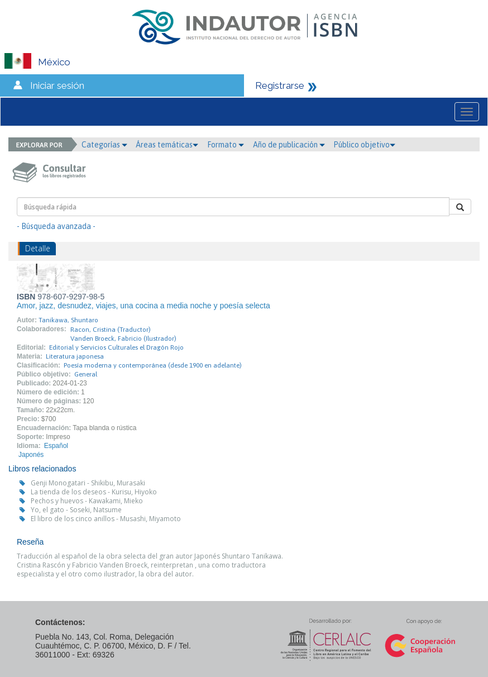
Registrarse (279, 85)
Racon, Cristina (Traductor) (110, 329)
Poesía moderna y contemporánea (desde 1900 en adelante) (153, 365)
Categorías (104, 144)
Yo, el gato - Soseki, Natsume (76, 509)
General (85, 374)
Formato (225, 144)
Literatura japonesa (75, 356)
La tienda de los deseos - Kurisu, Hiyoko (94, 492)
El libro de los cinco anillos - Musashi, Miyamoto (106, 518)
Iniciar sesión (57, 85)
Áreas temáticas (167, 144)
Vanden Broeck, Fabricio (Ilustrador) (123, 338)
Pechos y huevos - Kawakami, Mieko (87, 501)
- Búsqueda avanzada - (56, 226)
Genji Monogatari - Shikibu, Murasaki (88, 483)
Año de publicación (289, 144)
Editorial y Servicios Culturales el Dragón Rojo (116, 347)
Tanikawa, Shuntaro (68, 320)
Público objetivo (364, 144)
